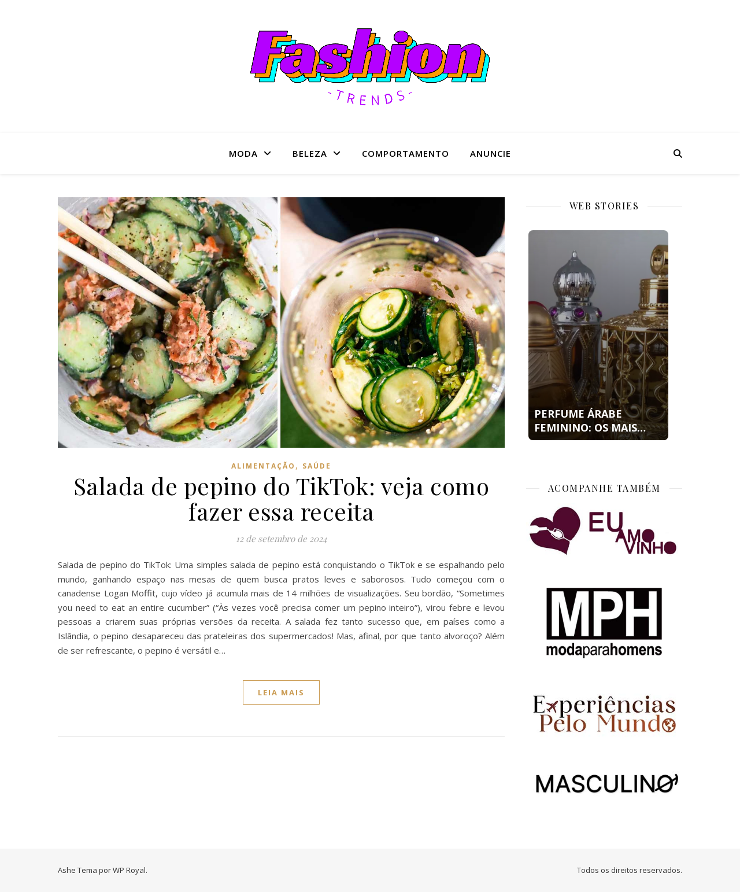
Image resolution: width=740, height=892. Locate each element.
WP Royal (129, 870)
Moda (243, 153)
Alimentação (263, 466)
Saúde (316, 466)
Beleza (310, 153)
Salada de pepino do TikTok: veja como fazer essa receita (281, 498)
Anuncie (490, 153)
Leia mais (281, 692)
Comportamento (405, 153)
